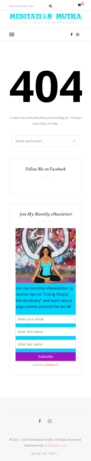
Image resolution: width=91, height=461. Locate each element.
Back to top (45, 454)
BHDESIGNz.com (55, 445)
